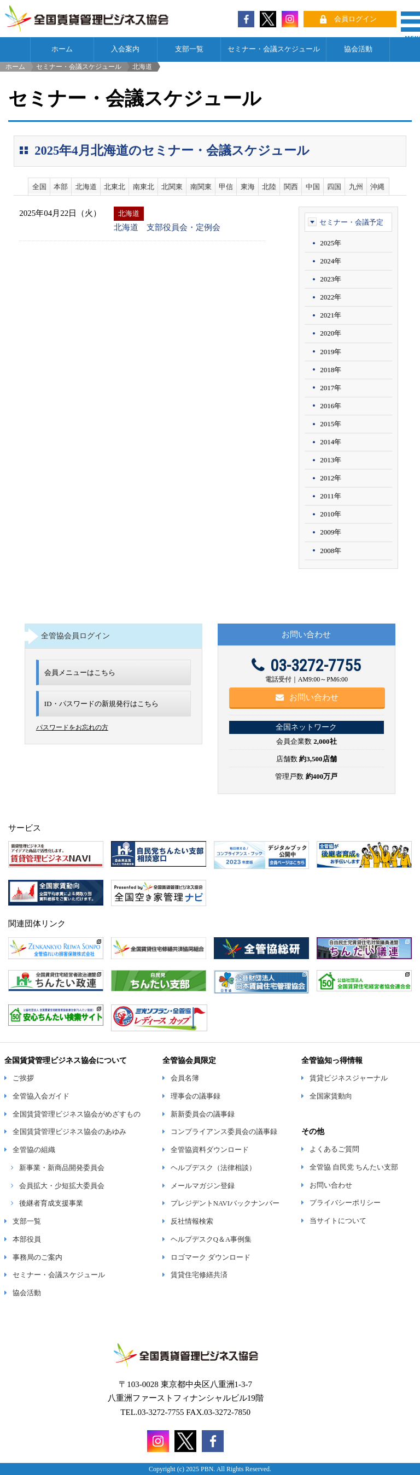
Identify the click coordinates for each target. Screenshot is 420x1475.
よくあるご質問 (334, 1149)
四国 (334, 187)
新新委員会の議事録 (203, 1114)
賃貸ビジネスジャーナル (349, 1078)
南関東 (201, 187)
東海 (248, 187)
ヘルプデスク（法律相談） (213, 1168)
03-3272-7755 (306, 665)
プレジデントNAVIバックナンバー (225, 1203)
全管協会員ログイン (75, 635)
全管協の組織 (34, 1150)
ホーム (62, 49)
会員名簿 (185, 1078)
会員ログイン (355, 19)
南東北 (143, 187)
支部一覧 (189, 49)
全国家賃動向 (331, 1096)
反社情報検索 (192, 1221)
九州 (356, 187)
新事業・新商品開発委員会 (61, 1168)
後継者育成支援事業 (51, 1203)
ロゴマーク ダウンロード (210, 1257)
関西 (291, 187)
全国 (39, 187)
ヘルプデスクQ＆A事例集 (211, 1239)
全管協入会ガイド (41, 1096)
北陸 (269, 187)
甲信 (226, 187)
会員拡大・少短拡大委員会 (61, 1186)
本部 (61, 187)
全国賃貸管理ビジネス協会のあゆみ (69, 1132)
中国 (313, 187)
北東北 (114, 187)
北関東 (172, 187)
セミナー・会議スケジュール (274, 49)
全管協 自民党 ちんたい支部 (354, 1167)
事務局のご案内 (37, 1257)
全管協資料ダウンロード (210, 1150)
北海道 (86, 187)
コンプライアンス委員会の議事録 (224, 1132)
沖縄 (377, 187)
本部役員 (27, 1239)
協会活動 (358, 49)
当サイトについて (338, 1221)
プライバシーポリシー (345, 1203)
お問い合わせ (307, 697)
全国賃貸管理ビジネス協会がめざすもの (77, 1114)
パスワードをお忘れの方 (72, 727)
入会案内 (125, 49)
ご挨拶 (23, 1078)
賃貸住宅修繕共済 (199, 1275)
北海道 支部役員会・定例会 (167, 227)
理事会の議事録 (195, 1096)
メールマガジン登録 (203, 1186)
